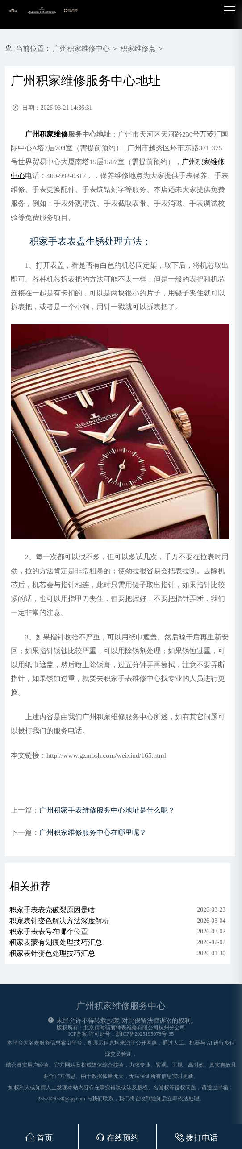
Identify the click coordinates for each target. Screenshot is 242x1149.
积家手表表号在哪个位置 (48, 931)
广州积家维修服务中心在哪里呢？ (92, 832)
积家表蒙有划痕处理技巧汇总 (55, 942)
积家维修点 (138, 48)
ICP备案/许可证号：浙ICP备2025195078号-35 (121, 1034)
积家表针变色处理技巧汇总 (52, 953)
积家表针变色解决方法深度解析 (59, 921)
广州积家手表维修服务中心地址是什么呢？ (107, 810)
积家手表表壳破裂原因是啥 (52, 909)
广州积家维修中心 (81, 48)
